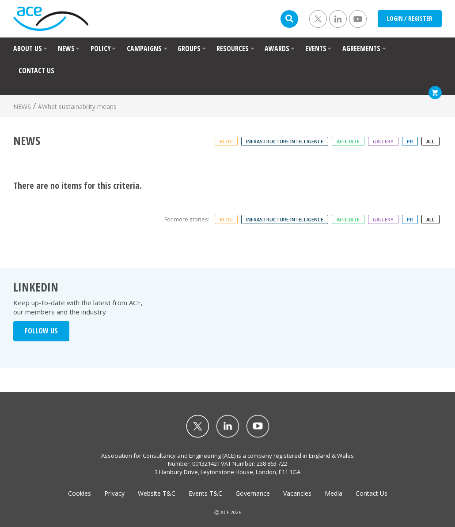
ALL (430, 141)
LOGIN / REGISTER (409, 18)
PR (410, 141)
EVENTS (315, 48)
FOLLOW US (41, 331)
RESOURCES (232, 48)
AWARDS (277, 48)
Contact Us (371, 493)
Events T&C (205, 493)
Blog (226, 141)
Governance (252, 493)
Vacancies (297, 493)
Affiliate (348, 141)
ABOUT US (27, 48)
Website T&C (156, 493)
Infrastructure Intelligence (284, 141)
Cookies (79, 493)
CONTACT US (36, 70)
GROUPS (189, 48)
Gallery (383, 141)
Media (333, 493)
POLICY (101, 48)
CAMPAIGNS (144, 48)
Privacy (114, 493)
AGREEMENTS (361, 48)
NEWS (66, 48)
